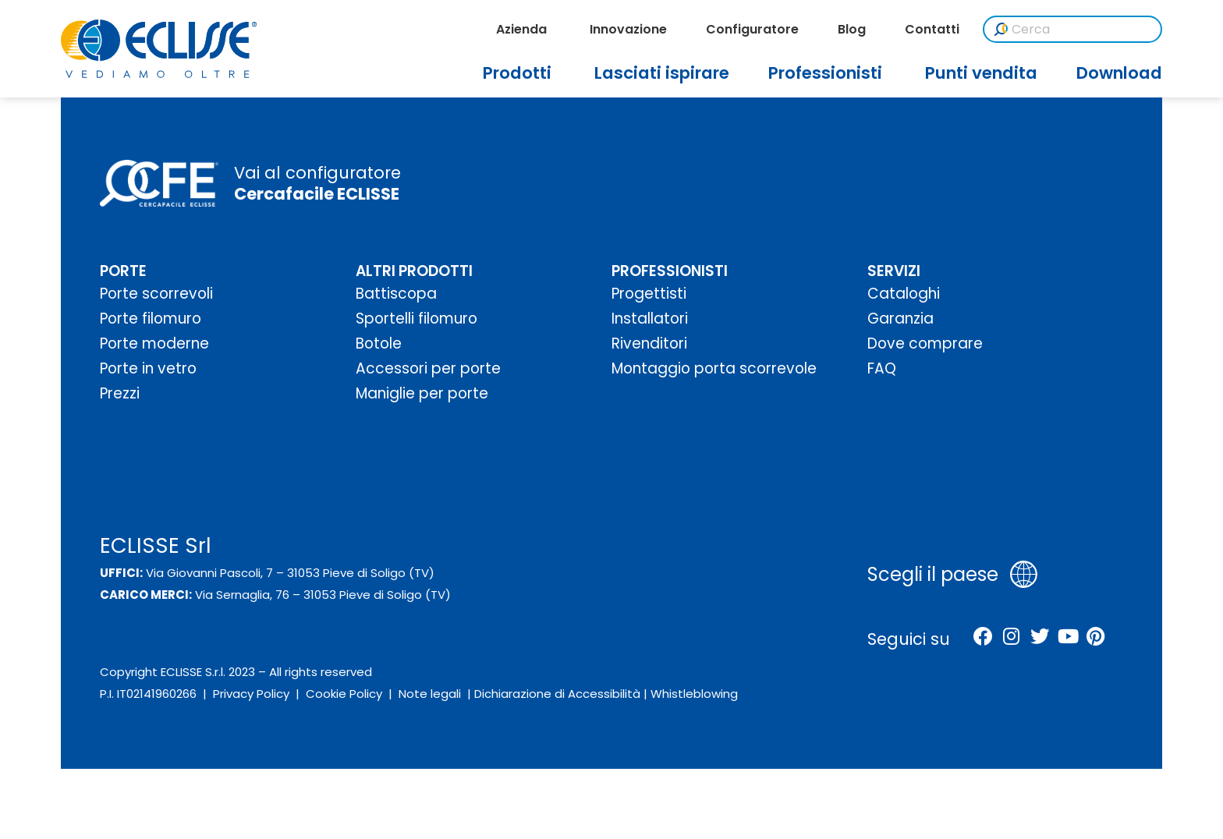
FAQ (881, 368)
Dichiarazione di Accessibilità (557, 693)
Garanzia (900, 318)
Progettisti (649, 293)
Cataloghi (903, 293)
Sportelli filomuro (416, 318)
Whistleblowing (694, 693)
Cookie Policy (344, 693)
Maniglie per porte (422, 393)
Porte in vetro (148, 368)
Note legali (430, 693)
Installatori (650, 318)
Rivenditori (649, 343)
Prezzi (120, 393)
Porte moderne (154, 343)
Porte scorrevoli (156, 293)
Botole (379, 343)
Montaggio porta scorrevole (714, 368)
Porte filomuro (150, 318)
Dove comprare (925, 343)
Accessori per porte (428, 368)
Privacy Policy (251, 693)
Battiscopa (396, 293)
